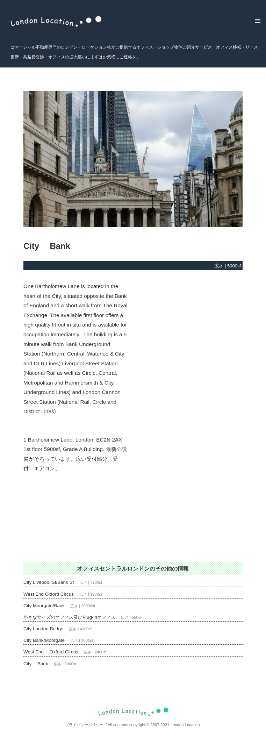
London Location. (186, 725)
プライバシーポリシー (84, 725)
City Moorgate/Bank (44, 605)
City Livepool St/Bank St (48, 582)
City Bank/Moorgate (44, 640)
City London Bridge (43, 628)
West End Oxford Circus (48, 594)
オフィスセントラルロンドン (113, 568)
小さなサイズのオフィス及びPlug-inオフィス (69, 617)
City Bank (35, 663)
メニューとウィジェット (255, 18)
